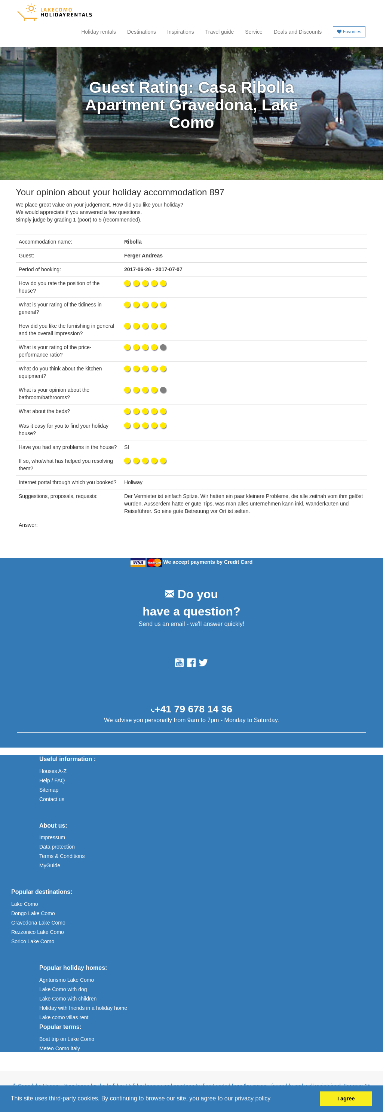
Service (254, 32)
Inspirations (180, 32)
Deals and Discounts (298, 32)
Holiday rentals (98, 32)
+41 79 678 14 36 (193, 709)
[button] (273, 1099)
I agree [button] (346, 1099)
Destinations (141, 32)
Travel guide (219, 32)
